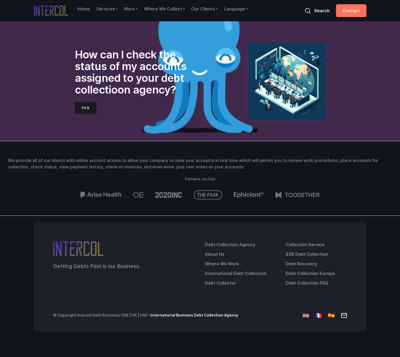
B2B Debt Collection (307, 254)
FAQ (86, 108)
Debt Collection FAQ (307, 283)
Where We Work (222, 263)
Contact (351, 10)
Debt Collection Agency (230, 244)
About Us (214, 254)
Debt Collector (220, 283)
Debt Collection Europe (310, 273)
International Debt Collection (235, 273)
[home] (51, 10)
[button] (107, 9)
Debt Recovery (301, 263)
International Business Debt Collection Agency (194, 315)
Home (84, 8)
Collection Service (305, 244)
